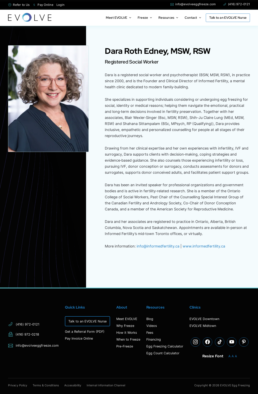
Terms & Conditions (47, 385)
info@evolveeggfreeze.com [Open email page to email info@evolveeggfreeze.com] (193, 4)
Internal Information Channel (109, 385)
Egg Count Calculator (162, 353)
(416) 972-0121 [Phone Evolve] (236, 4)
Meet (118, 18)
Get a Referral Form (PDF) (84, 332)
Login (60, 4)
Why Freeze (125, 326)
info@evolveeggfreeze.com (33, 345)
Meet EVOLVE (126, 319)
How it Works (126, 333)
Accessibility (75, 385)
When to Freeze (128, 339)
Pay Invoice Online (79, 338)
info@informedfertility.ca (158, 246)
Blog (149, 319)
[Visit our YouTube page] (232, 342)
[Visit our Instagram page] (195, 342)
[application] (129, 17)
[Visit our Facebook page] (207, 342)
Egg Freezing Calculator (164, 346)
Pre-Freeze (124, 346)
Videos (151, 326)
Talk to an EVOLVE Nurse (228, 17)
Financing (153, 339)
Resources (168, 18)
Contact (193, 18)
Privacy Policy (17, 385)
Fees (149, 333)
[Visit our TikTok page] (220, 342)
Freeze (145, 18)
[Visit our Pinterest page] (244, 342)
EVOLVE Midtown (202, 326)
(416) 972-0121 (23, 323)
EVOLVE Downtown (204, 319)
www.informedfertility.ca (204, 246)
